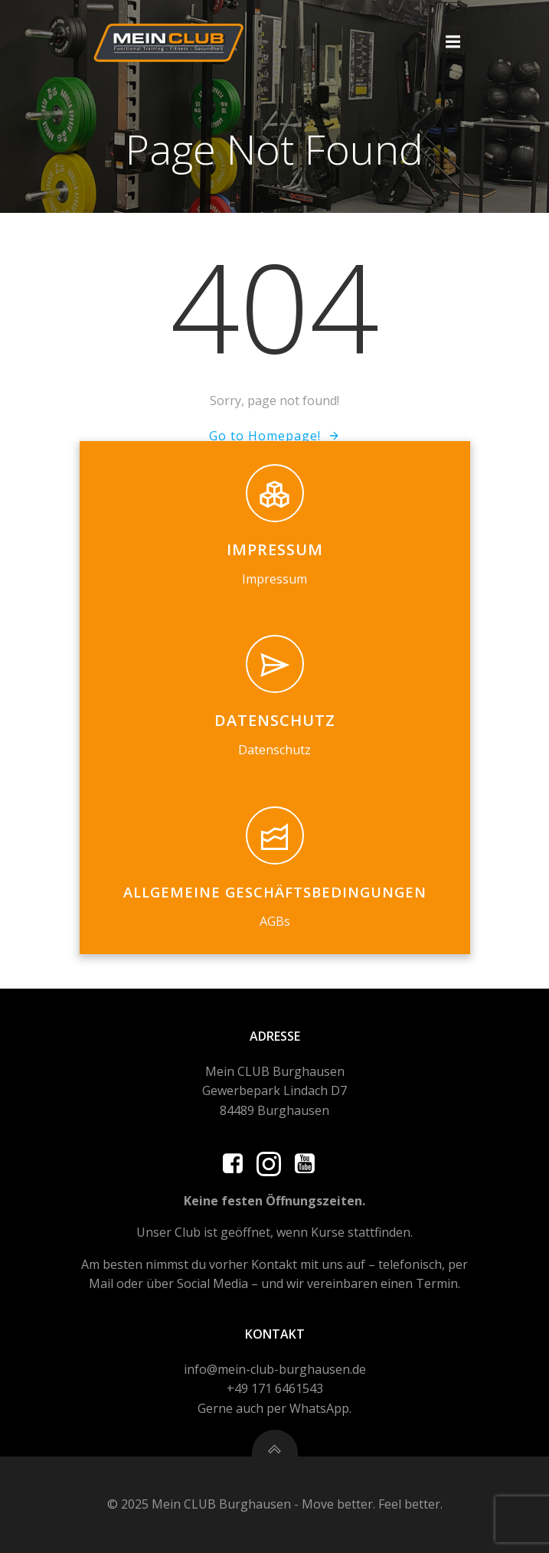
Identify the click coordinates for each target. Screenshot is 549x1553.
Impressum (274, 579)
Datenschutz (274, 749)
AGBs (275, 921)
